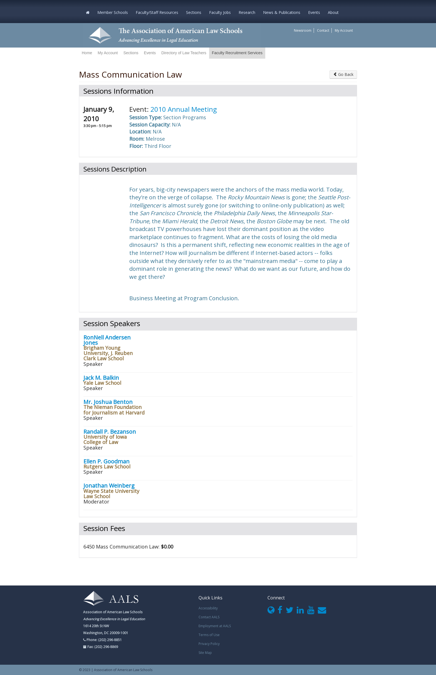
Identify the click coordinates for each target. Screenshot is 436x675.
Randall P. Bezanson (109, 431)
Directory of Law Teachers (183, 53)
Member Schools (112, 12)
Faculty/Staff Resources (157, 12)
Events (314, 12)
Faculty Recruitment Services (237, 53)
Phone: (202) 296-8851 (104, 639)
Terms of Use (209, 634)
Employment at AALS (215, 626)
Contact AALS (209, 617)
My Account (344, 30)
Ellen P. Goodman (106, 461)
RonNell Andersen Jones (107, 340)
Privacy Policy (209, 643)
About (333, 12)
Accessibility (208, 608)
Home (87, 53)
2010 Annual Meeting (183, 109)
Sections (193, 12)
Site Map (205, 652)
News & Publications (281, 12)
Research (247, 12)
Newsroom (302, 30)
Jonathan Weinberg (109, 485)
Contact (323, 30)
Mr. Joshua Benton (108, 402)
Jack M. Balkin (101, 377)
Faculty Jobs (220, 12)
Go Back (343, 74)
